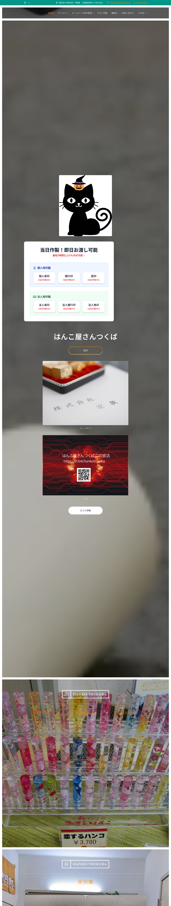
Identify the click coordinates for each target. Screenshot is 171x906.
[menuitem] (51, 13)
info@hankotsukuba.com (120, 2)
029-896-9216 (141, 2)
